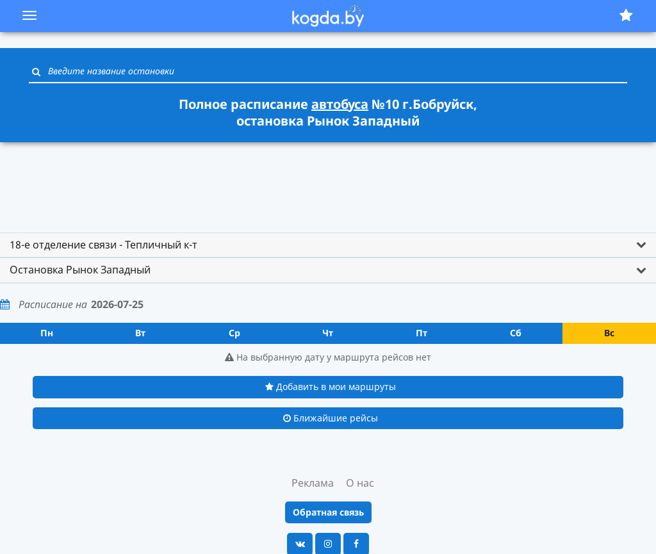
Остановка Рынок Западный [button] (80, 270)
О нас (360, 483)
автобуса (339, 104)
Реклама (312, 483)
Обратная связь (328, 512)
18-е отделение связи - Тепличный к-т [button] (103, 245)
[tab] (328, 245)
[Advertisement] (328, 181)
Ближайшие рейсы (330, 418)
